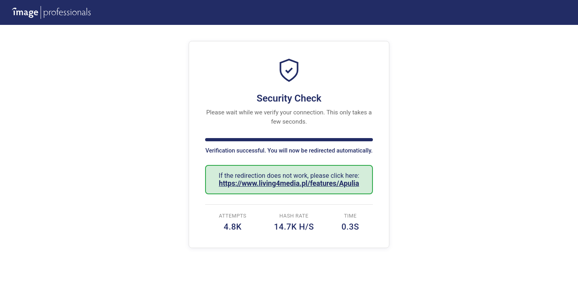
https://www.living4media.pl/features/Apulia (289, 183)
